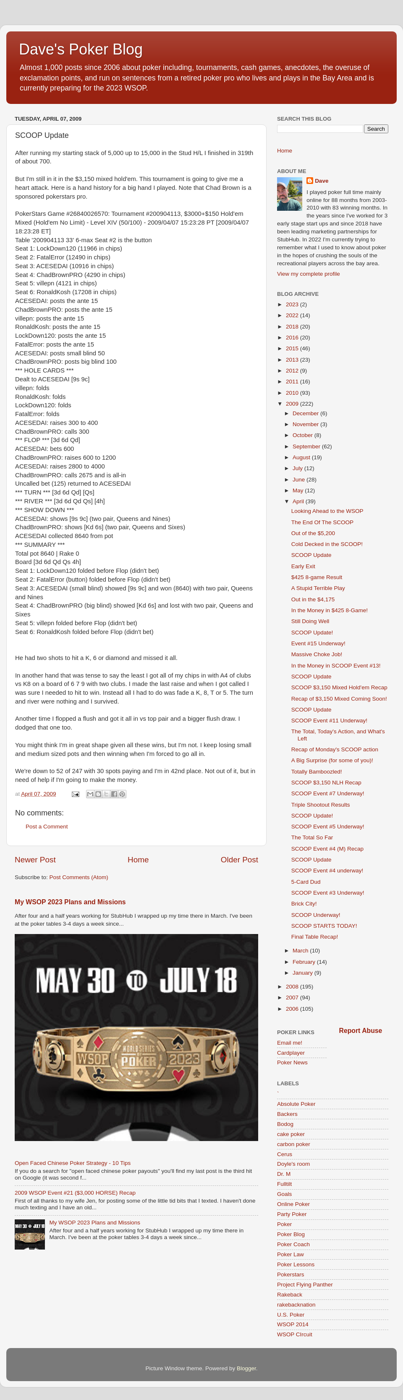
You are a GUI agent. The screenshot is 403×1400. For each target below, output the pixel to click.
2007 (293, 997)
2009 (293, 404)
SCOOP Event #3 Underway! (327, 893)
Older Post (239, 859)
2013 (293, 360)
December (306, 413)
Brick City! (304, 904)
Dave (321, 181)
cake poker (291, 1134)
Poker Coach (293, 1244)
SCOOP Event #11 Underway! (329, 720)
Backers (287, 1114)
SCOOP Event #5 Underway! (327, 826)
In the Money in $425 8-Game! (329, 610)
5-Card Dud (306, 882)
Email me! (289, 1043)
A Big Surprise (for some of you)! (332, 760)
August (302, 457)
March (301, 950)
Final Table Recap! (314, 937)
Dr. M (283, 1174)
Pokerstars (290, 1274)
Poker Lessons (295, 1264)
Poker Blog (291, 1234)
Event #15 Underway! (318, 643)
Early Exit (303, 566)
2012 (293, 370)
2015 (293, 348)
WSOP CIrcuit (294, 1334)
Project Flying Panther (305, 1284)
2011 (293, 381)
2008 (293, 986)
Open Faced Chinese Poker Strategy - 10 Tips (73, 1163)
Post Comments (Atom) (79, 877)
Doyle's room (293, 1164)
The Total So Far (312, 837)
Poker (284, 1224)
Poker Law (290, 1254)
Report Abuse (360, 1030)
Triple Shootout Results (320, 805)
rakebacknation (296, 1305)
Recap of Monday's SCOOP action (334, 749)
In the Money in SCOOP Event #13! (336, 665)
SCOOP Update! (312, 632)
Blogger (246, 1368)
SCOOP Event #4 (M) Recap (327, 849)
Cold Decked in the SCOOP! (327, 544)
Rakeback (289, 1294)
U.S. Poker (290, 1315)
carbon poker (293, 1144)
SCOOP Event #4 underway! (327, 870)
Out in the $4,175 (313, 599)
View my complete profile (308, 274)
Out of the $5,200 (313, 533)
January (303, 973)
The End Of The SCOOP (322, 522)
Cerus (284, 1154)
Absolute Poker (296, 1104)
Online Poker (293, 1204)
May (299, 490)
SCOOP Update (311, 555)
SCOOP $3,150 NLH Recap (326, 782)
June (299, 479)
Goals (284, 1194)
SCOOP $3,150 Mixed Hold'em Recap (339, 687)
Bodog (285, 1124)
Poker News (292, 1062)
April (299, 501)
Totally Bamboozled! (316, 772)
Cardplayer (291, 1053)
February (305, 962)
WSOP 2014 (293, 1324)
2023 (293, 304)
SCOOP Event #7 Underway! (327, 793)
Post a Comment (47, 826)
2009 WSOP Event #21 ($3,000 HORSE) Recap (75, 1193)
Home (138, 859)
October (303, 435)
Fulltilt (284, 1184)
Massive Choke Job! (317, 654)
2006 (293, 1009)
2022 (293, 315)
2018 (293, 326)
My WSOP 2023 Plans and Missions (70, 902)
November (306, 424)
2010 (293, 393)
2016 (293, 337)
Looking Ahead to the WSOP (327, 511)
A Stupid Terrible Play (318, 588)
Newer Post (35, 859)
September (307, 446)
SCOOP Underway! (315, 915)
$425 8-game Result (317, 577)
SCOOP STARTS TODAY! (324, 926)
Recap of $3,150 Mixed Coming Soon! (339, 699)
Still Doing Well (310, 621)
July (298, 468)
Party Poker (292, 1214)
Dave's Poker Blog (81, 49)
